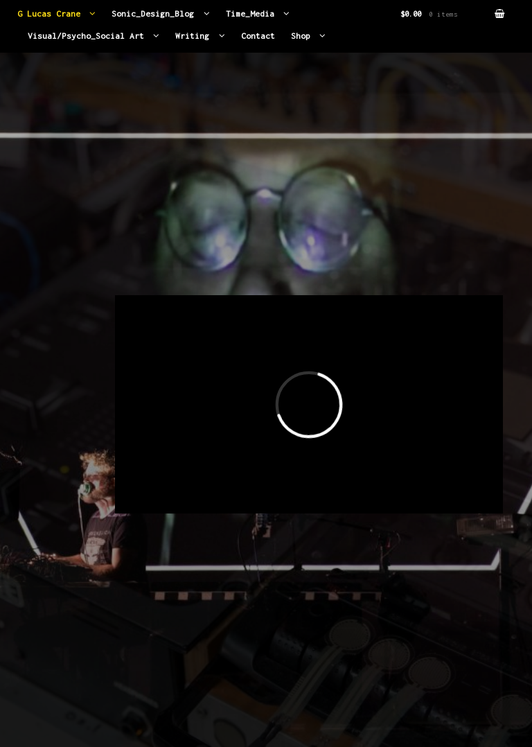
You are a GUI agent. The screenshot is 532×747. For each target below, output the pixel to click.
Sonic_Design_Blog (153, 14)
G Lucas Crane (48, 14)
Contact (258, 36)
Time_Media (250, 14)
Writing (192, 36)
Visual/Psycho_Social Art (86, 36)
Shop (300, 36)
